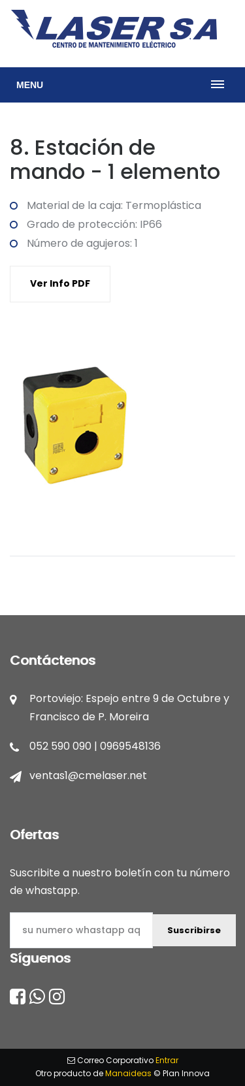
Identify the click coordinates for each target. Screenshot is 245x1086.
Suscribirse (194, 930)
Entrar (166, 1060)
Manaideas (128, 1073)
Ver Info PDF (60, 283)
